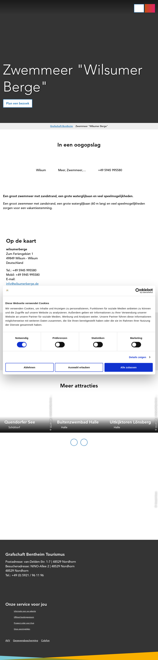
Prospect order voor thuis (24, 623)
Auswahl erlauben (79, 367)
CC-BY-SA (50, 423)
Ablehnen (29, 367)
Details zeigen (137, 357)
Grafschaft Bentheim (61, 126)
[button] (17, 103)
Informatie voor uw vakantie (25, 611)
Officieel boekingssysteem (24, 617)
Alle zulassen (128, 367)
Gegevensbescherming (25, 640)
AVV (7, 640)
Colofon (45, 640)
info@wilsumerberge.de (22, 284)
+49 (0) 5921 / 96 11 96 (28, 575)
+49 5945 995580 (110, 170)
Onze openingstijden (22, 629)
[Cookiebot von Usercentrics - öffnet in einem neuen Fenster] (138, 290)
